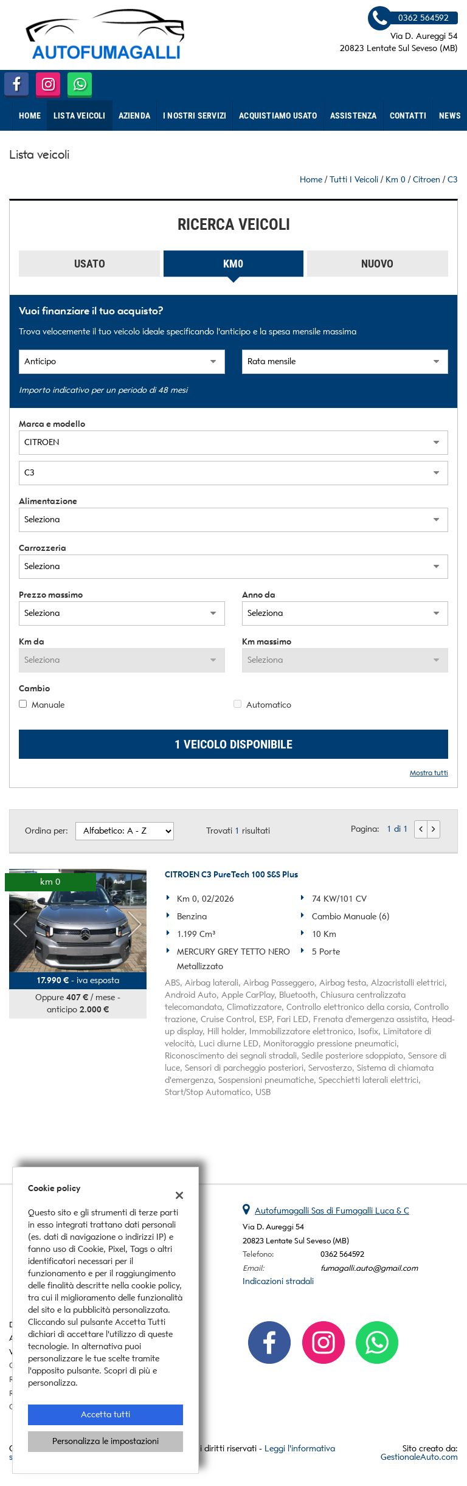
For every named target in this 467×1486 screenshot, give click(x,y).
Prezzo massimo (51, 595)
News (450, 115)
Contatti (408, 115)
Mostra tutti (429, 773)
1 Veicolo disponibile (233, 744)
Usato (89, 263)
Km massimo (266, 642)
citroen (426, 180)
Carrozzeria (42, 548)
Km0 (233, 263)
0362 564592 (342, 1254)
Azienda (134, 115)
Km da (31, 642)
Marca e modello (52, 424)
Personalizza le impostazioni (105, 1441)
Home (30, 115)
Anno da (258, 595)
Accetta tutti (105, 1414)
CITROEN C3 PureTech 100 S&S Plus (231, 874)
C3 (453, 180)
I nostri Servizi (194, 115)
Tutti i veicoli (354, 180)
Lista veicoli (80, 115)
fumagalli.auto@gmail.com (369, 1268)
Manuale (48, 705)
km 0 (396, 180)
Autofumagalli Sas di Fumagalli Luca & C (332, 1211)
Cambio (34, 688)
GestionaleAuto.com (419, 1457)
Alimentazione (48, 501)
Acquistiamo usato (278, 115)
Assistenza (353, 115)
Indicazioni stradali (278, 1281)
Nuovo (377, 263)
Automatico (269, 705)
